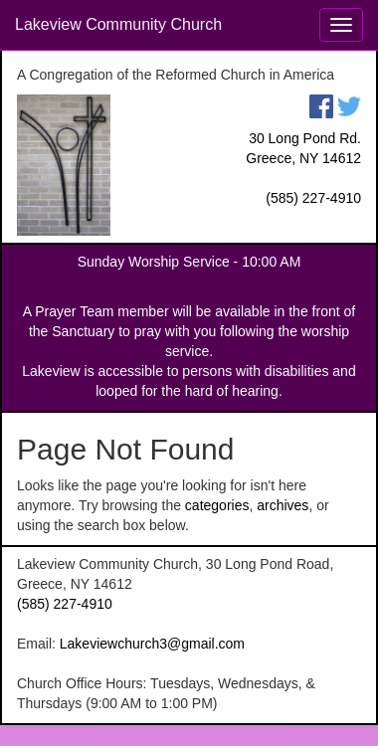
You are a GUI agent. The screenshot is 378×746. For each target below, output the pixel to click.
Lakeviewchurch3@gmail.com (152, 644)
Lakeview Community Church (118, 24)
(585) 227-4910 (313, 198)
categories (217, 505)
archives (282, 505)
